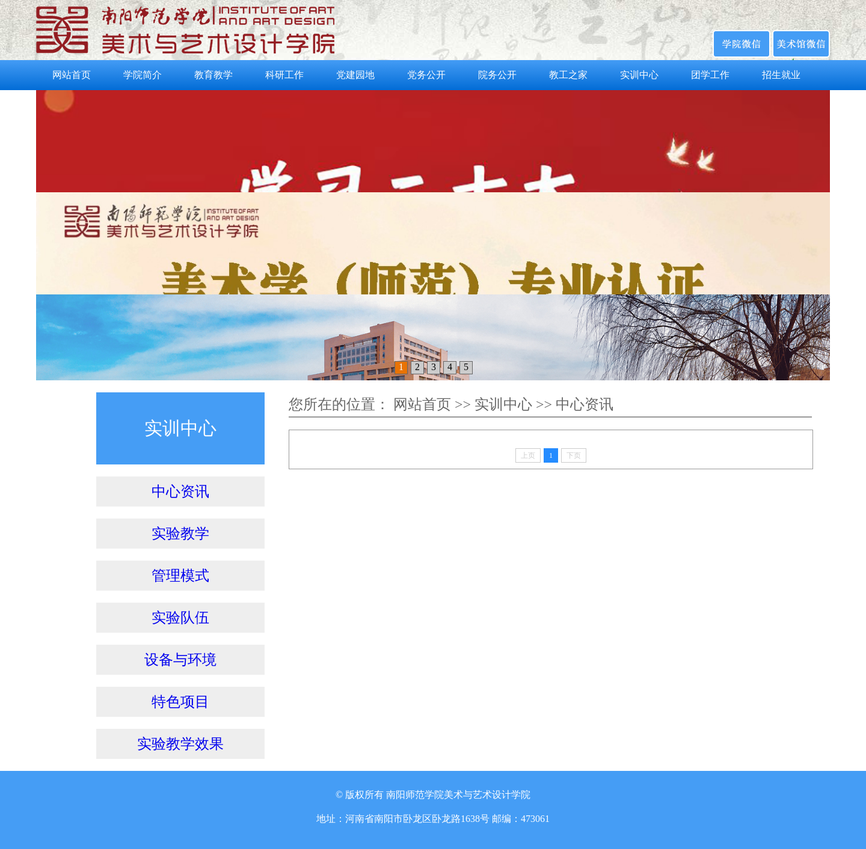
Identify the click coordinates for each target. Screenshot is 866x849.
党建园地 (355, 75)
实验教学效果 (180, 744)
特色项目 (180, 702)
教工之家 (568, 75)
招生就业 (781, 75)
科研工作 (284, 75)
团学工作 (710, 75)
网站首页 (71, 75)
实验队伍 (180, 617)
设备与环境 (180, 660)
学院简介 (142, 75)
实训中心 (639, 75)
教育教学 (213, 75)
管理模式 (180, 575)
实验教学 (180, 533)
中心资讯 (180, 491)
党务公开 (426, 75)
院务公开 (497, 75)
